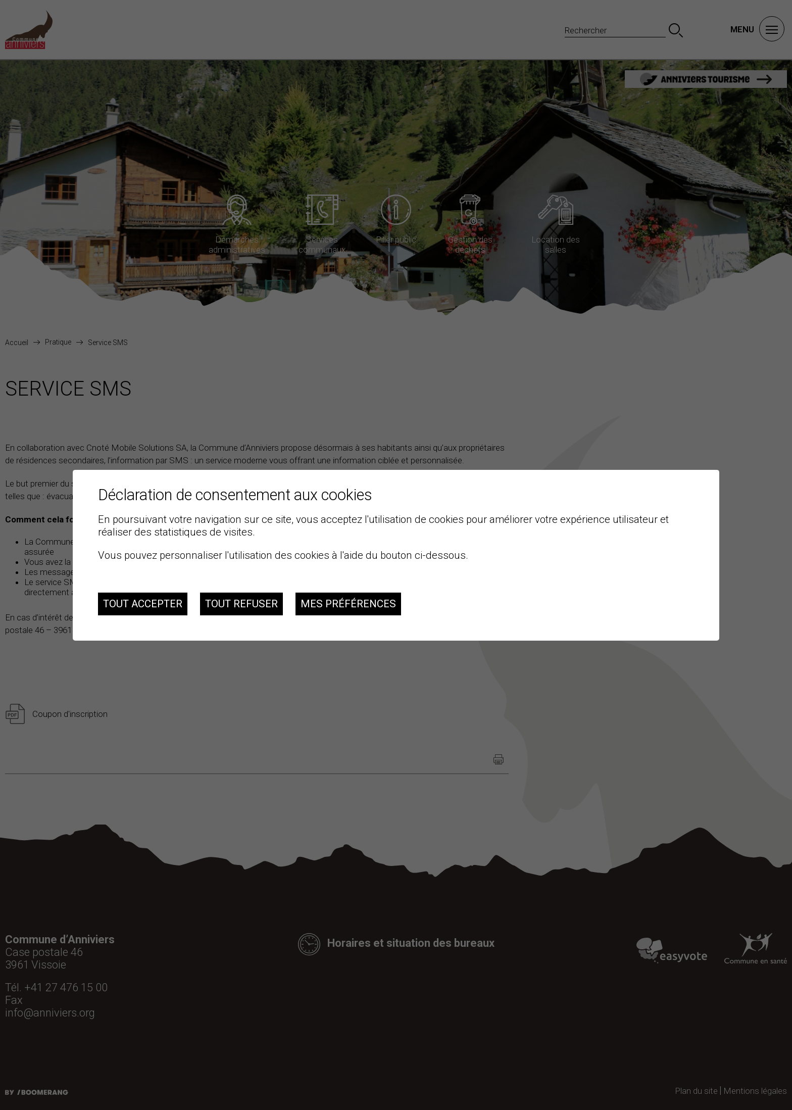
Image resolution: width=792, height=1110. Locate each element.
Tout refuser (241, 604)
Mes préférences (348, 604)
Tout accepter (142, 604)
